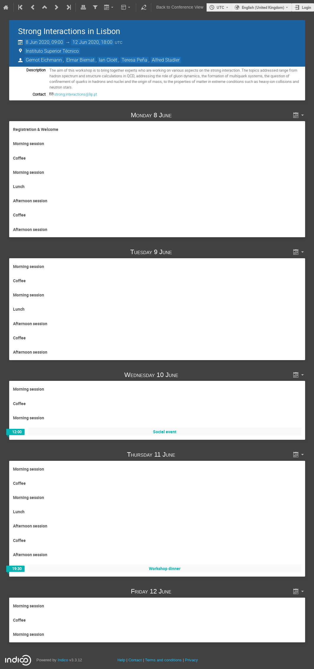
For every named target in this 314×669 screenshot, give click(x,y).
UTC (220, 7)
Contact (135, 659)
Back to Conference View (179, 7)
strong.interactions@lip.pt (75, 94)
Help (121, 659)
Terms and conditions (163, 659)
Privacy (191, 659)
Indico (63, 659)
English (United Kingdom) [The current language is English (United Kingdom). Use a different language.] (263, 7)
